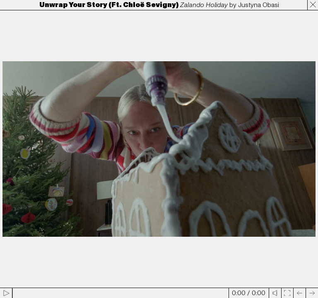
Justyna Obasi (258, 5)
